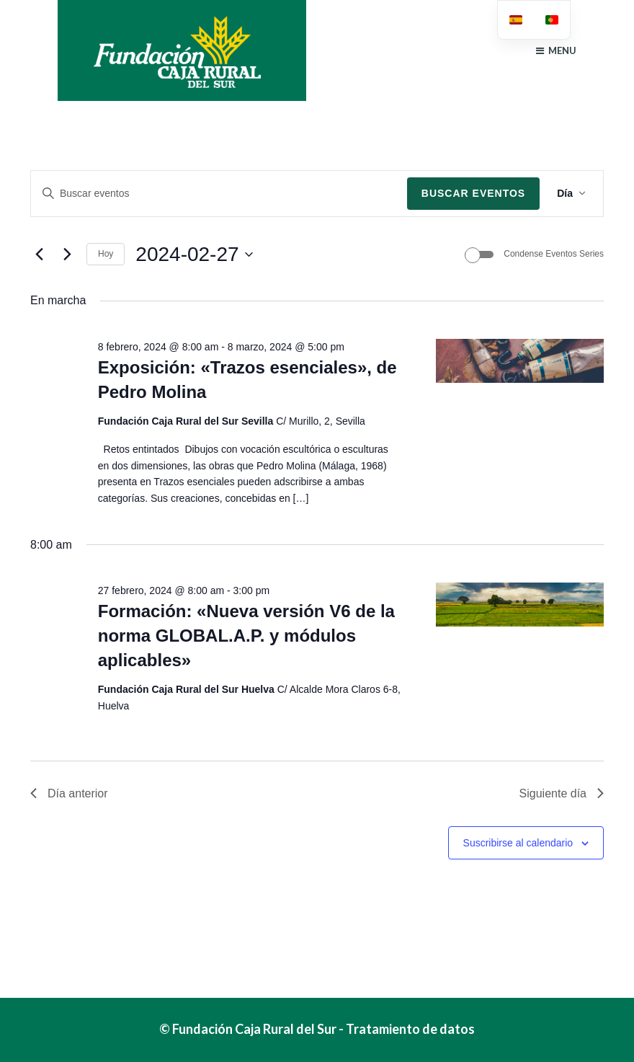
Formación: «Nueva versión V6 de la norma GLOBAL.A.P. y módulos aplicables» (246, 635)
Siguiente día (561, 793)
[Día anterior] (39, 254)
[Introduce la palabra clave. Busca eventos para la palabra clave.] (219, 193)
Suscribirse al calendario (518, 843)
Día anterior (69, 793)
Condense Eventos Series (554, 254)
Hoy (105, 254)
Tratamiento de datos (410, 1029)
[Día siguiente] (67, 254)
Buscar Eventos (473, 193)
